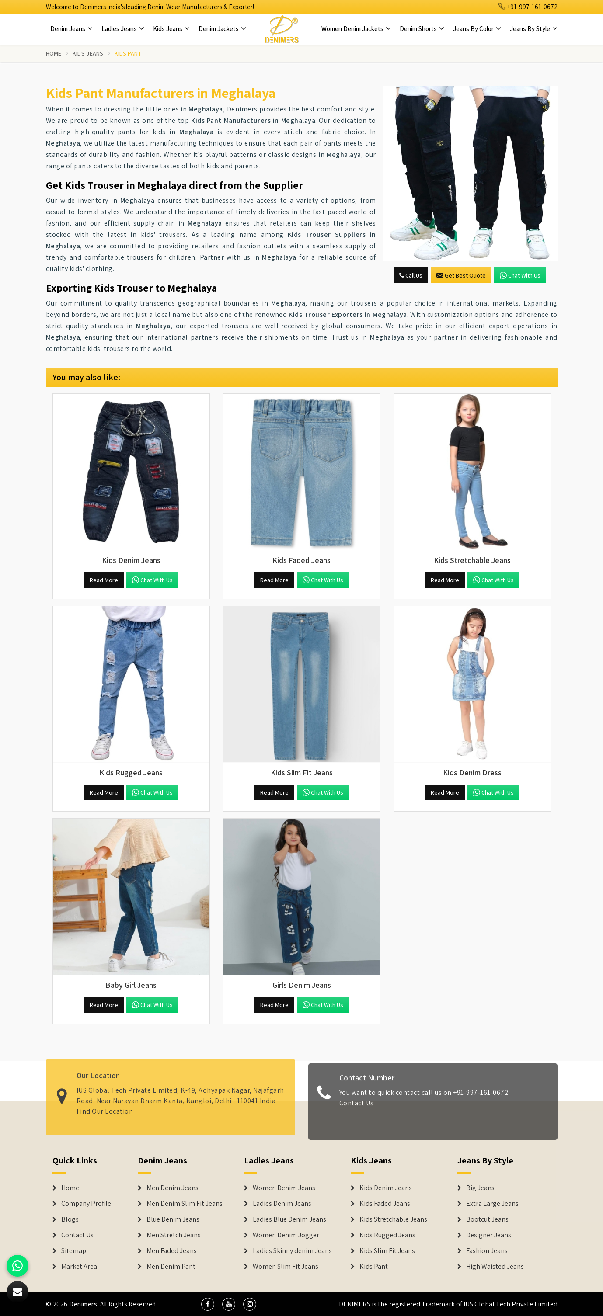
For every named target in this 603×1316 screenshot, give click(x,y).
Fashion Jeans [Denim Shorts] (487, 1250)
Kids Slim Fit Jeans (387, 1250)
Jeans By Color (477, 28)
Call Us (410, 275)
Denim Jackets (222, 28)
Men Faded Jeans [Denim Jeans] (171, 1250)
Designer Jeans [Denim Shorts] (488, 1235)
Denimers (83, 1304)
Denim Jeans (71, 28)
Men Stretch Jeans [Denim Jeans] (173, 1235)
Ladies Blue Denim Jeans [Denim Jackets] (289, 1219)
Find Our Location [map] (105, 1106)
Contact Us (356, 1107)
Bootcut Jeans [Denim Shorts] (487, 1219)
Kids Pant (373, 1266)
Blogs (70, 1219)
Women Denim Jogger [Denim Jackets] (286, 1235)
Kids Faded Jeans (384, 1203)
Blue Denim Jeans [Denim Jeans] (172, 1219)
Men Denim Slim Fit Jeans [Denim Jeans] (184, 1203)
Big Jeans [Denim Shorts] (480, 1187)
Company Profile (86, 1203)
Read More (104, 580)
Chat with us (520, 275)
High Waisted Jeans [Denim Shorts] (495, 1266)
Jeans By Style (534, 28)
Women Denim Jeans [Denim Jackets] (284, 1187)
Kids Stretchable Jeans (393, 1219)
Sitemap (73, 1250)
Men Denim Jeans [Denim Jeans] (172, 1187)
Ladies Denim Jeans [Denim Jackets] (282, 1203)
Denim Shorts (422, 28)
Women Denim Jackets (356, 28)
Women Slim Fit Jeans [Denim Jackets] (285, 1266)
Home (54, 53)
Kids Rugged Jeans (387, 1235)
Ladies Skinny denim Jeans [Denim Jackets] (292, 1250)
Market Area (79, 1266)
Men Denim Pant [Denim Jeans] (170, 1266)
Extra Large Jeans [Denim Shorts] (492, 1203)
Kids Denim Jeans (385, 1187)
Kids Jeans (171, 28)
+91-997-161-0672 (528, 7)
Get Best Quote (461, 275)
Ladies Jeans (122, 28)
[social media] (207, 1304)
